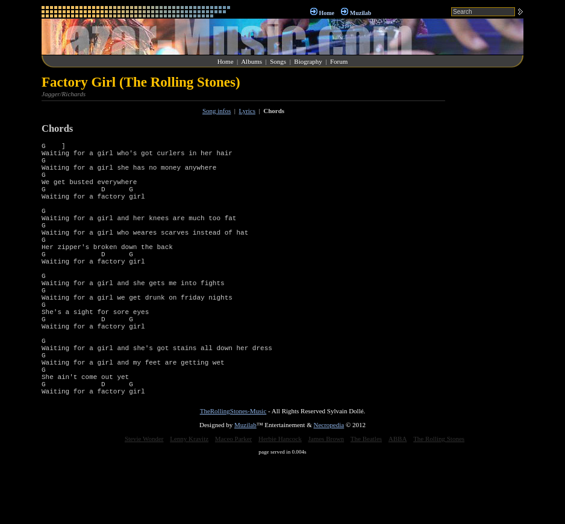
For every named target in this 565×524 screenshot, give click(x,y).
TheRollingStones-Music (233, 474)
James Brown (326, 501)
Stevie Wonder (144, 501)
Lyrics (247, 110)
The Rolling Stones (438, 501)
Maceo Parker (233, 501)
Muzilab (361, 13)
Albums (251, 61)
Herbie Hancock (280, 501)
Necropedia (328, 488)
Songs (278, 61)
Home (326, 13)
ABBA (398, 501)
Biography (308, 61)
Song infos (216, 110)
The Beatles (366, 501)
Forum (339, 61)
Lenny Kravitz (189, 501)
